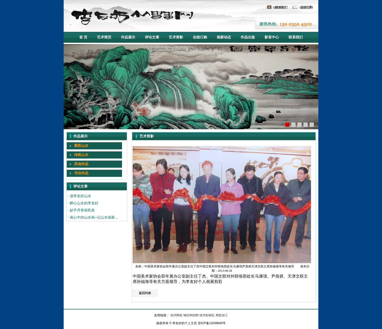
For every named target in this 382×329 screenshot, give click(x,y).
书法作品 (81, 173)
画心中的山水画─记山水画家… (94, 217)
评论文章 (152, 37)
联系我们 (279, 7)
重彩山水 (81, 146)
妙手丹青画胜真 (82, 210)
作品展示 (128, 37)
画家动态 (224, 37)
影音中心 (272, 37)
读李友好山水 (80, 196)
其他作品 (81, 164)
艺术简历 (104, 37)
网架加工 (222, 315)
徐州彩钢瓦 (207, 315)
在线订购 (305, 7)
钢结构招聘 (191, 315)
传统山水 (81, 155)
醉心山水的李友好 (84, 203)
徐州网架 (176, 315)
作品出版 (248, 37)
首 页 (83, 37)
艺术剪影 (176, 37)
